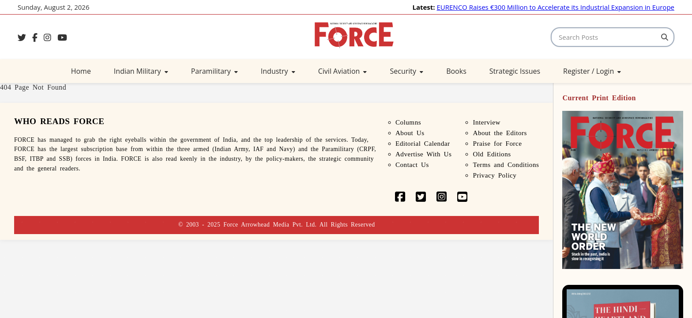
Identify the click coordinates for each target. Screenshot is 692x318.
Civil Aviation (342, 71)
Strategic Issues (514, 71)
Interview (486, 122)
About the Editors (500, 132)
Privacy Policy (494, 175)
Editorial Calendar (422, 143)
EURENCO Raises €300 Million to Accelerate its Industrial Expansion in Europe (555, 7)
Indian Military (141, 71)
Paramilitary (214, 71)
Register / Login (592, 71)
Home (81, 71)
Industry (278, 71)
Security (406, 71)
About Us (410, 132)
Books (456, 71)
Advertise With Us (423, 154)
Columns (408, 122)
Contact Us (412, 164)
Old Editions (492, 154)
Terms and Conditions (506, 164)
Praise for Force (497, 143)
